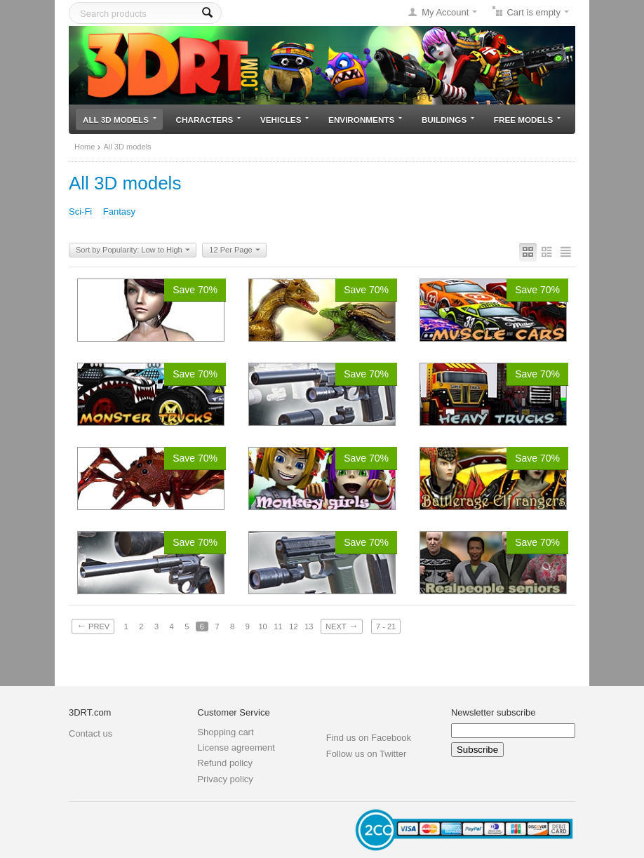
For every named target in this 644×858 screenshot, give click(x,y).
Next (342, 625)
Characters (208, 119)
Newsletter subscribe (493, 712)
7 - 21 (386, 626)
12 (293, 626)
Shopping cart (225, 732)
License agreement (236, 747)
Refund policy (225, 763)
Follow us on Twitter (366, 754)
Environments (365, 119)
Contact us (90, 733)
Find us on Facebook (368, 737)
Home (84, 146)
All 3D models (119, 119)
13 (308, 626)
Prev (92, 625)
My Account (445, 12)
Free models (527, 119)
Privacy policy (225, 779)
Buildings (448, 119)
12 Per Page (234, 250)
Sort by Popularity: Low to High (133, 250)
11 (278, 626)
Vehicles (284, 119)
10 (262, 626)
